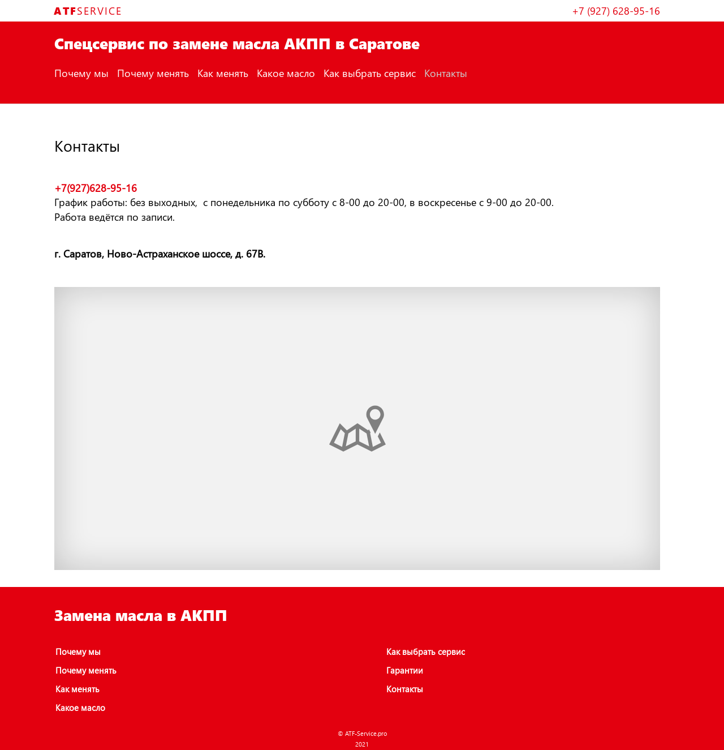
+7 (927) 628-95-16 (616, 10)
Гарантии (404, 670)
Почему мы (81, 73)
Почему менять (153, 73)
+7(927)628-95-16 (95, 188)
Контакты (445, 73)
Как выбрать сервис (370, 73)
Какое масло (286, 73)
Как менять (222, 73)
